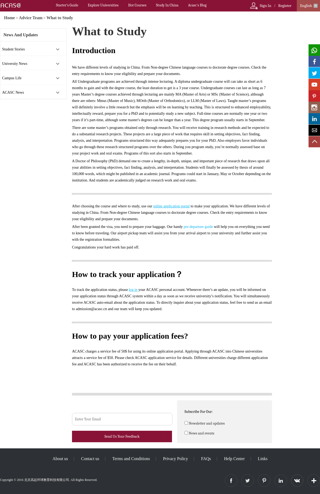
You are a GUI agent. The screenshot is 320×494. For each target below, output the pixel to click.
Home (9, 17)
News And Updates (20, 35)
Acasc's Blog (197, 5)
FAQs (206, 458)
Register (284, 5)
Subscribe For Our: (199, 411)
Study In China (167, 5)
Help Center (234, 458)
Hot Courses (137, 5)
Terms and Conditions (131, 458)
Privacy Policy (175, 458)
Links (262, 458)
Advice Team (30, 17)
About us (60, 458)
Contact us (90, 458)
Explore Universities (103, 5)
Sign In (265, 5)
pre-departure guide (198, 227)
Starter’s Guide (67, 5)
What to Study (59, 17)
